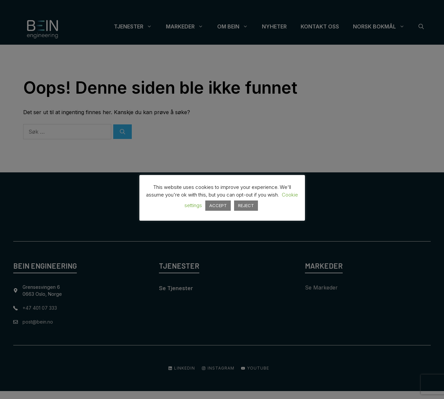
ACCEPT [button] (218, 205)
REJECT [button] (246, 205)
